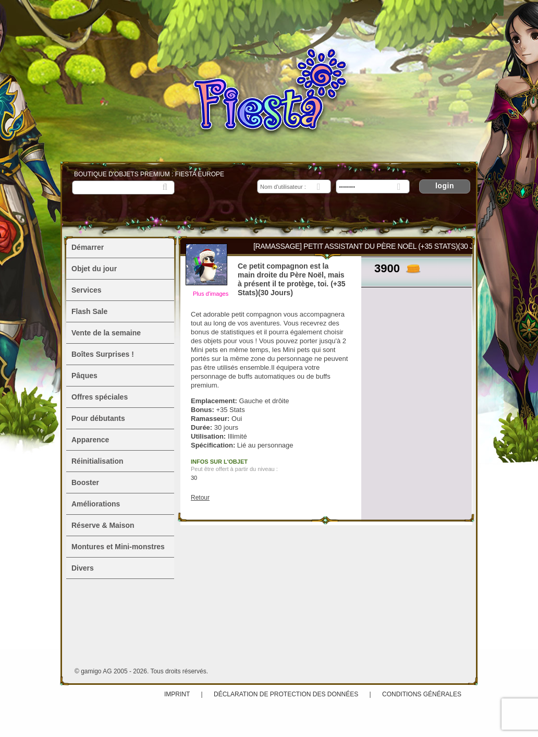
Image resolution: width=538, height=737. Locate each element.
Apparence (90, 440)
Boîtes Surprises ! (102, 354)
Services (86, 290)
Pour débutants (98, 418)
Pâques (84, 375)
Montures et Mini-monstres (118, 546)
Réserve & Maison (102, 525)
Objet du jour (94, 268)
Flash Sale (89, 311)
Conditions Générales (421, 694)
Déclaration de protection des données (286, 694)
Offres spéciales (99, 397)
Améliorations (95, 504)
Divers (82, 568)
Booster (85, 482)
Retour (200, 497)
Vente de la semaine (106, 333)
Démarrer (87, 247)
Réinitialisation (97, 461)
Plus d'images (210, 294)
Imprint (177, 694)
